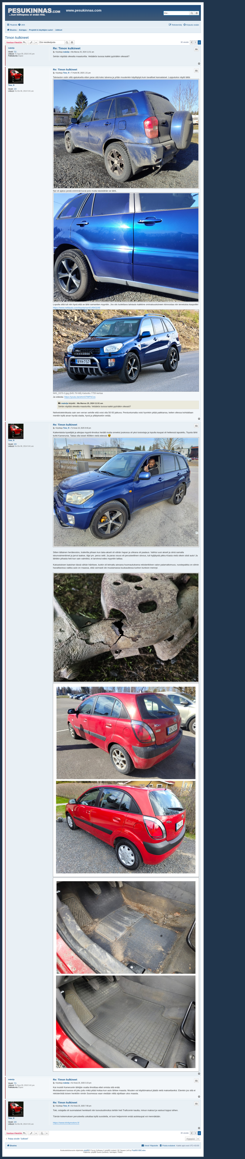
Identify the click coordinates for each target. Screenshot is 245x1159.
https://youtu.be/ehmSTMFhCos (80, 397)
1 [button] (195, 42)
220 (15, 89)
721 (15, 52)
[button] (191, 42)
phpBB (86, 1150)
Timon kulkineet (17, 37)
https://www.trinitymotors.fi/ (66, 1122)
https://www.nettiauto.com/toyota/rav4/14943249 (76, 307)
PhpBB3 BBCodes (139, 1150)
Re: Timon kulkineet (66, 48)
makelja (11, 48)
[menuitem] (21, 25)
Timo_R (11, 85)
